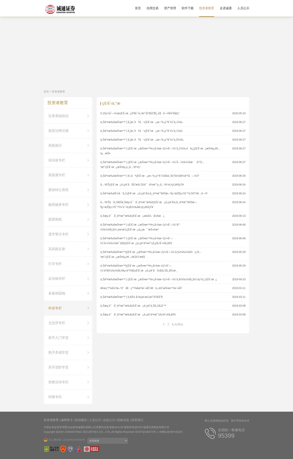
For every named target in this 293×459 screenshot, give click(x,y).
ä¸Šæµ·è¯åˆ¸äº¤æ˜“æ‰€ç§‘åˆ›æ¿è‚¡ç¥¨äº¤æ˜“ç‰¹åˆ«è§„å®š (137, 314)
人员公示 (243, 8)
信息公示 (109, 420)
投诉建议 (81, 420)
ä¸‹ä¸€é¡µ (177, 324)
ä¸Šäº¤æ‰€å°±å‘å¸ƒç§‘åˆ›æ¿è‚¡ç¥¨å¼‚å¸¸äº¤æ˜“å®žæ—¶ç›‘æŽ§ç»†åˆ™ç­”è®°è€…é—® (153, 193)
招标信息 (123, 420)
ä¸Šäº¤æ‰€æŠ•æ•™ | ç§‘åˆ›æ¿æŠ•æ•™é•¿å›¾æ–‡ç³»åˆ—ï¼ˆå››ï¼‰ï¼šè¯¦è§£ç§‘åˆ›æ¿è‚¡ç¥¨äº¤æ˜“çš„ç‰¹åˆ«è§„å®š (136, 241)
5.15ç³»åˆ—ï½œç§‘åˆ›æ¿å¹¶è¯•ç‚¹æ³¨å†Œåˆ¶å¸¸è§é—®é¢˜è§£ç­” (139, 113)
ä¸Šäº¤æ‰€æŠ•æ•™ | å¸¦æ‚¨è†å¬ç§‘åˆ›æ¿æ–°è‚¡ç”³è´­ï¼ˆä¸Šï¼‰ (141, 139)
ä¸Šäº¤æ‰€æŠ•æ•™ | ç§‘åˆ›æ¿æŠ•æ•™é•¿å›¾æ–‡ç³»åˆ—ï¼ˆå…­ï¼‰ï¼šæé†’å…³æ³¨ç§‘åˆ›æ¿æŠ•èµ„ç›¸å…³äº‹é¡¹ (152, 164)
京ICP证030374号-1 (146, 431)
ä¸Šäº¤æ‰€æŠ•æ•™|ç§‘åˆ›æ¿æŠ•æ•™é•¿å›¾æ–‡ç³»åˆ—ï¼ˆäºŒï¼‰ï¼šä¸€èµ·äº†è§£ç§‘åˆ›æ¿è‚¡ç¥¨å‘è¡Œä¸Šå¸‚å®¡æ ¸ (138, 268)
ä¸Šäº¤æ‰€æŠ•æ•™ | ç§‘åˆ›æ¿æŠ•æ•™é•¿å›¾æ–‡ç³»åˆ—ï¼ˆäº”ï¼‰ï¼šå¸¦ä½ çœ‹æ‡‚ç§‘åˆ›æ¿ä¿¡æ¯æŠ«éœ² (140, 227)
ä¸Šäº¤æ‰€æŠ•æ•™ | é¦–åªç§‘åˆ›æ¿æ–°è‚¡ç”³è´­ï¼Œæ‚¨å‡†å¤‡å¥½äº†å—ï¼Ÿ (149, 175)
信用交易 (152, 8)
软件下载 (188, 8)
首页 (138, 8)
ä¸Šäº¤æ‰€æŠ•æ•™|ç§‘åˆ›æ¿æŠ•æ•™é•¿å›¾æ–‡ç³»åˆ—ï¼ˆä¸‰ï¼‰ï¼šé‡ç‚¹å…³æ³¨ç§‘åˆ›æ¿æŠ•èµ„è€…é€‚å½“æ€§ (151, 254)
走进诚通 (226, 8)
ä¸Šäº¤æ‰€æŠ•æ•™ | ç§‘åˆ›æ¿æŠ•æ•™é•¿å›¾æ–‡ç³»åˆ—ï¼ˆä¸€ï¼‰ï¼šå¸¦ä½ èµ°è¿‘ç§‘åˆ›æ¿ (158, 279)
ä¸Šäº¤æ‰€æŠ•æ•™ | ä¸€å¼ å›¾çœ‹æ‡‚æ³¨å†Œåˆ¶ (131, 296)
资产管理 (170, 8)
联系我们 (137, 420)
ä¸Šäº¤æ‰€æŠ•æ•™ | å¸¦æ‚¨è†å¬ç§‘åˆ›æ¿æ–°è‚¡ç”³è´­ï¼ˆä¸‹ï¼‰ (141, 122)
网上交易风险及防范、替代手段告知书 (227, 420)
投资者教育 (206, 8)
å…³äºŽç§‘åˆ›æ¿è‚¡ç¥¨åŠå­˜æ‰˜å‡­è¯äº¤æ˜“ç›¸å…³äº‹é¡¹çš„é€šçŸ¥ (142, 184)
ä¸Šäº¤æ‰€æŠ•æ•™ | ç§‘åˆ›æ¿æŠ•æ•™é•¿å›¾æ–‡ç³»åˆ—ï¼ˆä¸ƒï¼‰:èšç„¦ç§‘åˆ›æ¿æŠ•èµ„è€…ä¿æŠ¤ (160, 151)
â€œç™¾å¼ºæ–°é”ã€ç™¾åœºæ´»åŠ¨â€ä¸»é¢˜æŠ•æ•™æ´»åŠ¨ (141, 288)
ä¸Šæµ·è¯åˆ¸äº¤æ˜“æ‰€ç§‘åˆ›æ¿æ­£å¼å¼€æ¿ (132, 215)
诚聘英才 (67, 420)
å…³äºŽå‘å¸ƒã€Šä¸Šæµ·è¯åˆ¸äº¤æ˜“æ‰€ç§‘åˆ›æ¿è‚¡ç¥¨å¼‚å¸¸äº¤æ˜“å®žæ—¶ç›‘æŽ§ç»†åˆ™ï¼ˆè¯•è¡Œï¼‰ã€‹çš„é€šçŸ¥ (148, 205)
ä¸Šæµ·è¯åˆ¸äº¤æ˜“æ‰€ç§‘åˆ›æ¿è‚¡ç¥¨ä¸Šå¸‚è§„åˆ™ (133, 305)
